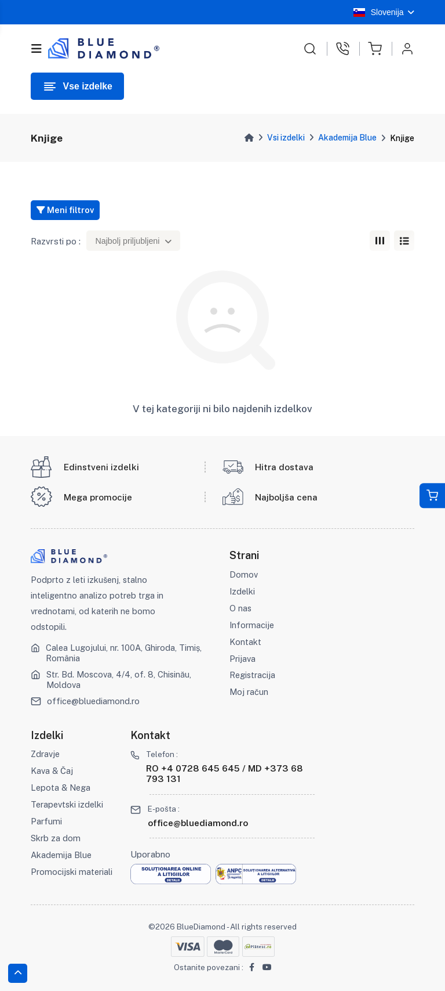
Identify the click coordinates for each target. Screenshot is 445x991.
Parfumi (46, 821)
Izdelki (242, 591)
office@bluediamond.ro (93, 701)
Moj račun (248, 692)
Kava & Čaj (52, 771)
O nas (240, 608)
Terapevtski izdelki (67, 804)
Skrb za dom (56, 838)
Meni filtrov (65, 210)
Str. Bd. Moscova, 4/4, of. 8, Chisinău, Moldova (118, 679)
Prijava (242, 659)
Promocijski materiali (71, 872)
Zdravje (45, 754)
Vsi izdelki (286, 137)
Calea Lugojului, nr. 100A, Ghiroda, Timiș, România (124, 653)
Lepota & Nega (60, 787)
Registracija (252, 675)
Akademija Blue (347, 137)
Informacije (251, 625)
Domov (243, 574)
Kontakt (245, 642)
